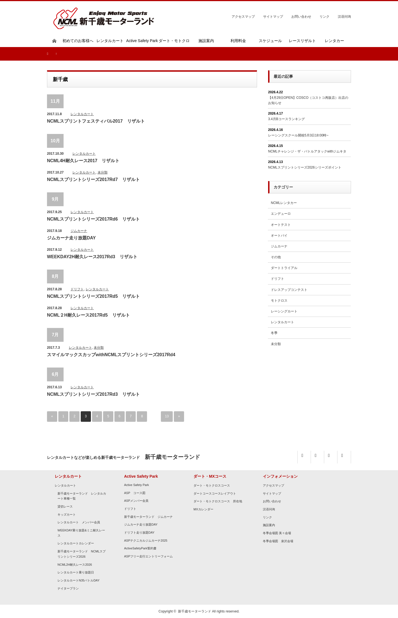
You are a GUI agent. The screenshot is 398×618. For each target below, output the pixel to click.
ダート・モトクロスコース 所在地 (217, 501)
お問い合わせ (301, 17)
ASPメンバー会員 (136, 500)
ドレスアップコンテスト (289, 290)
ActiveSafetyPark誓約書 (140, 548)
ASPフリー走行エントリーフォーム (148, 556)
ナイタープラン (68, 588)
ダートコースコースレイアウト (214, 493)
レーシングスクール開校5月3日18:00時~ (298, 135)
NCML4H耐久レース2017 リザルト (83, 160)
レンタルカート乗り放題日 (75, 572)
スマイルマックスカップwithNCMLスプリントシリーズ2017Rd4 (111, 354)
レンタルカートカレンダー (75, 543)
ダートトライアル (284, 268)
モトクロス (279, 300)
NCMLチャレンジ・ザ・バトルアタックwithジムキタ (307, 151)
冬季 (274, 333)
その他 (276, 257)
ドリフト (77, 289)
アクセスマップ (243, 17)
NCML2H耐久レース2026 (74, 564)
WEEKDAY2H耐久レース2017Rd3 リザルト (92, 256)
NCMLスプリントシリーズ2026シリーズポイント (304, 167)
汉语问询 (344, 17)
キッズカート (66, 514)
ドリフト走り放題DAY (139, 532)
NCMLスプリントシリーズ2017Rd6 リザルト (93, 219)
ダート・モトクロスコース (211, 485)
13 (167, 416)
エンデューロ (281, 214)
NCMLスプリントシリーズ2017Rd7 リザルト (93, 179)
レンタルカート (82, 114)
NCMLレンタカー (284, 203)
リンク (324, 17)
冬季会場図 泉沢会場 (278, 541)
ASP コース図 (134, 493)
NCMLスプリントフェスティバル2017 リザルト (96, 121)
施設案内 (269, 525)
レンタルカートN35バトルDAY (78, 580)
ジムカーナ (78, 231)
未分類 (103, 172)
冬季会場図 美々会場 (277, 533)
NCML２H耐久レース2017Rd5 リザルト (88, 315)
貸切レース (65, 506)
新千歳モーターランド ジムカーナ (148, 516)
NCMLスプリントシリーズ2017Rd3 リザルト (93, 394)
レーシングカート (284, 311)
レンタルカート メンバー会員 (78, 522)
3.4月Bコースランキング (286, 119)
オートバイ (279, 235)
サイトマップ (273, 17)
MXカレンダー (203, 509)
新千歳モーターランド (194, 611)
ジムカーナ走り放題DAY (71, 238)
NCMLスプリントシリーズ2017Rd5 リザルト (93, 296)
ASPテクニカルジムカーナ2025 (145, 540)
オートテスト (281, 225)
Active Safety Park (136, 485)
